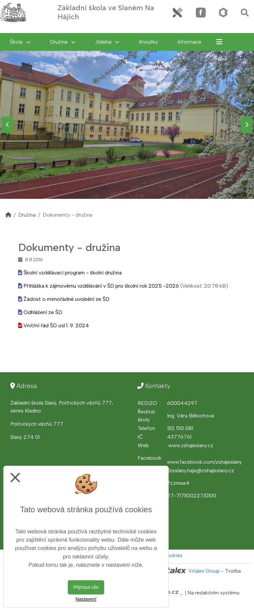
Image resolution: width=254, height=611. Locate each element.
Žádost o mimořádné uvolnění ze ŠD (66, 299)
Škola (20, 42)
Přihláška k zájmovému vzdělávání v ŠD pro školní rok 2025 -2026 (101, 286)
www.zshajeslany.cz (190, 445)
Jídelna (107, 42)
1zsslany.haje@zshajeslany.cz (201, 470)
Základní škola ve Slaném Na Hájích (106, 12)
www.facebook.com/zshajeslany (204, 462)
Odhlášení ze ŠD (42, 312)
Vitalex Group (204, 571)
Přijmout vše (86, 587)
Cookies (173, 555)
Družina (62, 42)
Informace (189, 42)
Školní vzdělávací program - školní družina (72, 273)
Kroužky (148, 42)
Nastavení (85, 599)
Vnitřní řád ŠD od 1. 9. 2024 (56, 325)
